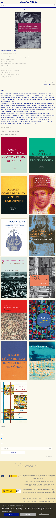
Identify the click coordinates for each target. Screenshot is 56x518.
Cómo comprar (50, 9)
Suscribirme (13, 452)
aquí (17, 509)
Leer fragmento (6, 127)
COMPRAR (52, 84)
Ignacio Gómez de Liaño (8, 53)
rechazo (28, 514)
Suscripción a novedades (36, 9)
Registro (25, 9)
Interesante (49, 456)
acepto (11, 514)
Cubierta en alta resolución (10, 131)
